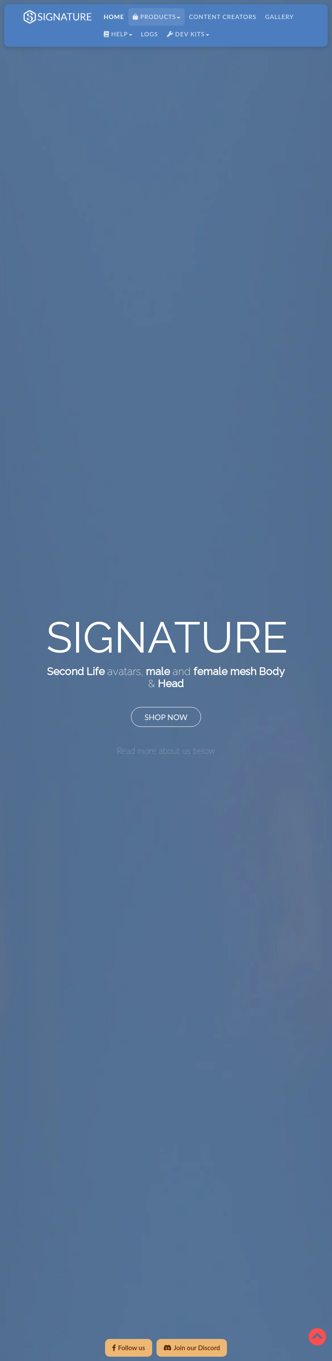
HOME (112, 18)
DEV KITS (186, 35)
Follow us (128, 1347)
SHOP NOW (165, 716)
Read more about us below (166, 750)
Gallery (277, 18)
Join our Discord (191, 1347)
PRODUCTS (155, 18)
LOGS (147, 35)
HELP (116, 35)
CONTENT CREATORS (221, 18)
